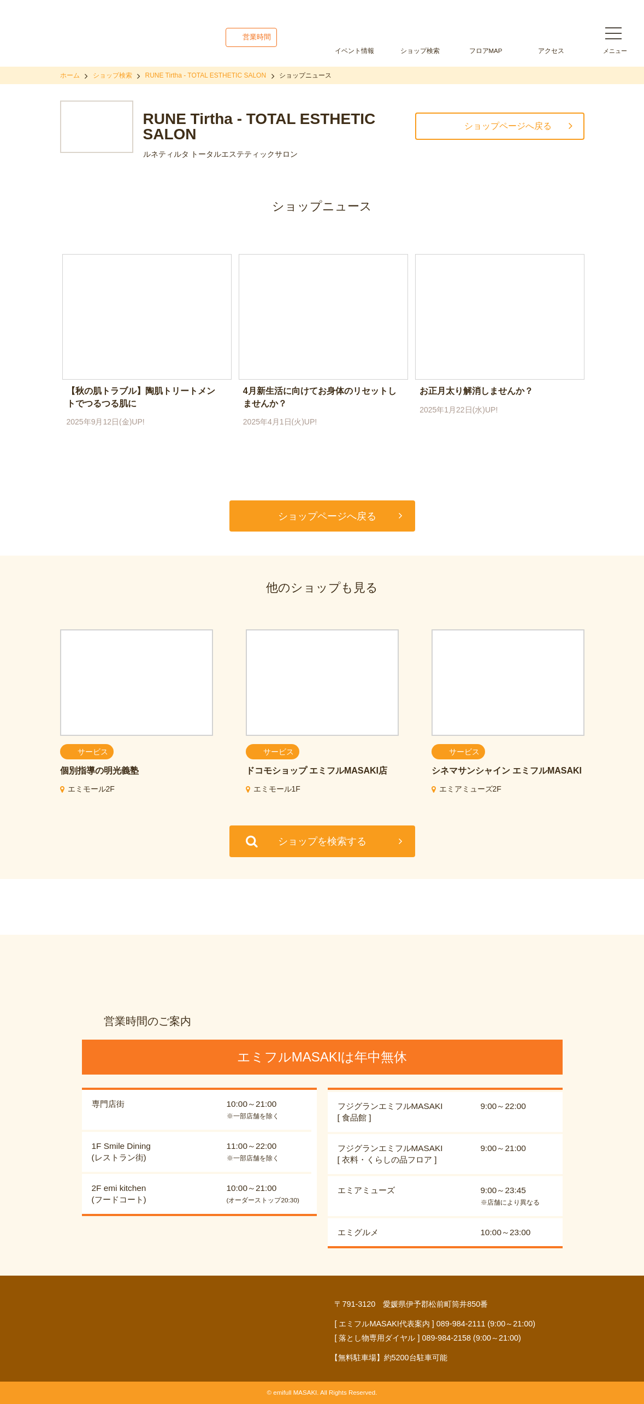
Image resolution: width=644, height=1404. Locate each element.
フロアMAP (486, 51)
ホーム (70, 75)
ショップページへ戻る (508, 126)
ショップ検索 (420, 51)
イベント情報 (354, 51)
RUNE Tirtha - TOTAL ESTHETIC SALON (206, 75)
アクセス (551, 51)
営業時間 (257, 37)
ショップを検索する (322, 841)
